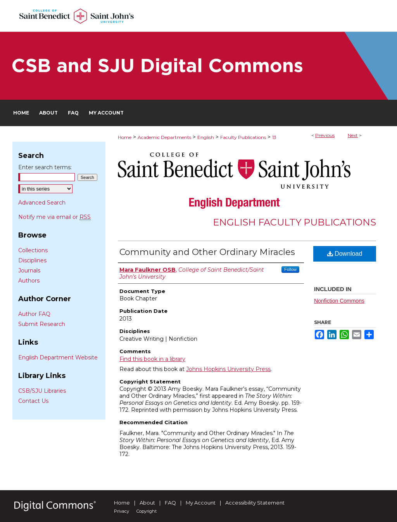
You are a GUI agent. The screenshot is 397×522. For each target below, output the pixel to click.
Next (353, 135)
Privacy (121, 511)
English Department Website (58, 357)
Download (344, 253)
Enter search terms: (45, 167)
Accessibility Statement (255, 502)
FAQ (170, 502)
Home (124, 137)
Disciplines (32, 260)
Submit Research (41, 324)
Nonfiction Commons (339, 301)
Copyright (146, 511)
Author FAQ (34, 313)
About (147, 502)
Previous (325, 135)
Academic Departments (164, 137)
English (205, 137)
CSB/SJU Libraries (42, 390)
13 (274, 137)
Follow (290, 269)
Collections (33, 250)
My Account (201, 502)
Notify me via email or (54, 216)
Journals (29, 270)
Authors (29, 280)
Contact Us (33, 400)
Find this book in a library (152, 359)
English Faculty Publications (294, 222)
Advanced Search (42, 202)
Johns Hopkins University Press (228, 369)
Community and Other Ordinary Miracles (207, 252)
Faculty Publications (243, 137)
